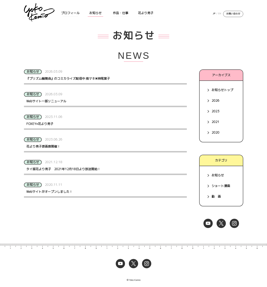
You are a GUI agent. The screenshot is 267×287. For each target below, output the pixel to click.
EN (219, 13)
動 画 (216, 196)
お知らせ (95, 13)
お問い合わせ (233, 13)
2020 (215, 132)
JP (214, 13)
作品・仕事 (120, 13)
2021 (215, 122)
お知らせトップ (222, 90)
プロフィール (70, 13)
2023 (215, 111)
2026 (215, 100)
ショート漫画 (221, 186)
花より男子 (145, 13)
